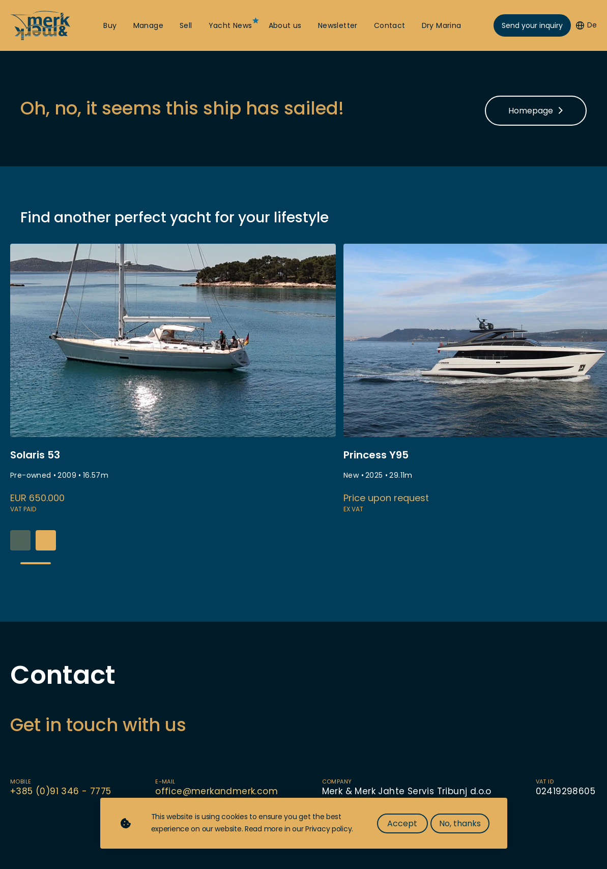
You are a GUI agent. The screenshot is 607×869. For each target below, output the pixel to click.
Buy (110, 26)
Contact (390, 26)
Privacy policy (328, 829)
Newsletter (338, 26)
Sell (186, 26)
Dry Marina (441, 26)
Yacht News (230, 26)
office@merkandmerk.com (216, 791)
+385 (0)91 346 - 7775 (60, 791)
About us (285, 26)
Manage (148, 26)
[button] (46, 540)
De (586, 25)
